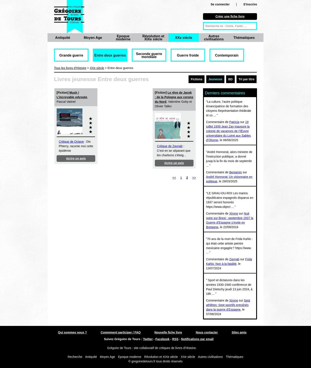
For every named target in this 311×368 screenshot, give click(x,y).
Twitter (148, 339)
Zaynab (234, 259)
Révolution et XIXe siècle (153, 37)
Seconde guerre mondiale (149, 55)
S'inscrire (250, 4)
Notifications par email (197, 339)
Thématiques (244, 37)
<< (174, 177)
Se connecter (220, 4)
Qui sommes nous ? (72, 332)
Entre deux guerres (110, 55)
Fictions (196, 79)
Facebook (163, 339)
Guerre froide (188, 55)
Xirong (233, 213)
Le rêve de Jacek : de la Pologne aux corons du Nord (174, 97)
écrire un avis (76, 158)
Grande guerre (71, 55)
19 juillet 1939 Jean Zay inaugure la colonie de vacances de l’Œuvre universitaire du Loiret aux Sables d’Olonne (228, 131)
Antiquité (62, 37)
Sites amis (239, 332)
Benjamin (235, 172)
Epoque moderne (123, 37)
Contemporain (226, 55)
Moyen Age (93, 37)
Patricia (234, 122)
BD (230, 79)
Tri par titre (246, 79)
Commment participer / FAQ (121, 332)
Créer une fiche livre (230, 16)
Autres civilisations (214, 37)
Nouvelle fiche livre (168, 332)
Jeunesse (215, 79)
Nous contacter (207, 332)
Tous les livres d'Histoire (70, 68)
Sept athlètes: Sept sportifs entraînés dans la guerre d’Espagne (228, 305)
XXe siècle (183, 37)
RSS (175, 339)
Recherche (75, 357)
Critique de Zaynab (169, 146)
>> (194, 177)
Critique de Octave (71, 141)
